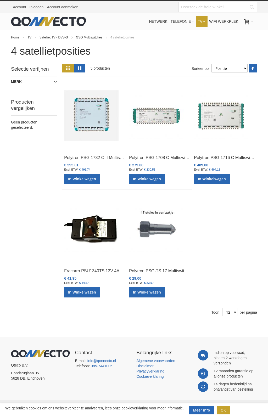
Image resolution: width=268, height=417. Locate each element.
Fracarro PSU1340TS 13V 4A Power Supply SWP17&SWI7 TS (122, 271)
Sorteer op (200, 68)
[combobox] (217, 7)
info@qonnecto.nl (101, 361)
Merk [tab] (16, 82)
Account (19, 7)
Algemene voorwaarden (155, 361)
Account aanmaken (62, 7)
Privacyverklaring (150, 371)
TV (29, 37)
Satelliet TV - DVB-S (54, 37)
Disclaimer (144, 366)
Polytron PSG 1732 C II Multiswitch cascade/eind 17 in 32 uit (120, 157)
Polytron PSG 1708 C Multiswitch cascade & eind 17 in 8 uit (184, 157)
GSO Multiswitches (89, 37)
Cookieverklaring (150, 376)
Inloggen (37, 7)
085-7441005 (102, 366)
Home (15, 37)
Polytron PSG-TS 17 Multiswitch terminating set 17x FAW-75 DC (188, 271)
